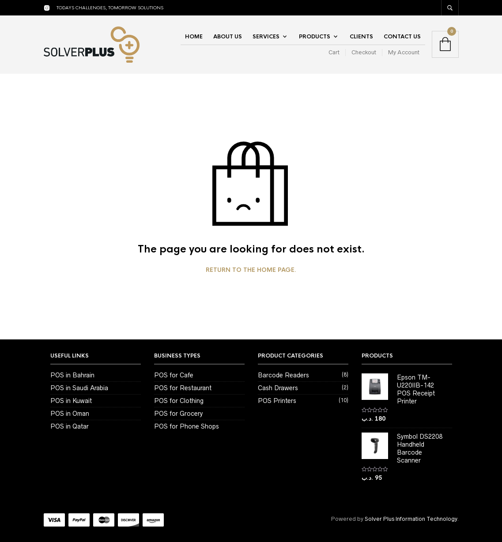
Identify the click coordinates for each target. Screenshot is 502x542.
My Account (403, 52)
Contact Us (402, 36)
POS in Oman (69, 413)
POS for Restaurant (182, 387)
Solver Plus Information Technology (411, 519)
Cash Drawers (278, 387)
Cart (334, 52)
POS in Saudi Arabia (79, 387)
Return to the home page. (251, 270)
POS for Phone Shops (186, 426)
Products (314, 36)
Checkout (363, 52)
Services (266, 36)
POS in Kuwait (71, 400)
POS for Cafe (173, 375)
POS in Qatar (69, 426)
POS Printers (277, 400)
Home (194, 36)
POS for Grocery (178, 413)
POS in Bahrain (72, 375)
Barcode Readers (283, 375)
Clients (361, 36)
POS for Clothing (179, 400)
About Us (227, 36)
